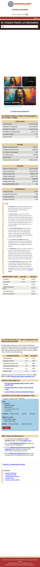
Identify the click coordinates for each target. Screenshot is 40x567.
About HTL (9, 559)
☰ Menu (36, 18)
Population (6, 403)
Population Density (9, 405)
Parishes (23, 413)
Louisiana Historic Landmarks (12, 476)
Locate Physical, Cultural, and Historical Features (19, 392)
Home (4, 559)
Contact (20, 561)
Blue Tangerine (31, 565)
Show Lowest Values (9, 421)
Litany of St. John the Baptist (19, 89)
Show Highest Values (9, 419)
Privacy (35, 559)
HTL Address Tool (25, 440)
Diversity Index (7, 407)
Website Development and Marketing (15, 565)
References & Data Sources (17, 453)
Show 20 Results (13, 424)
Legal (30, 559)
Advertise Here (17, 559)
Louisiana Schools (9, 478)
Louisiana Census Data (10, 474)
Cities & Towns (14, 413)
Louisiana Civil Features (11, 473)
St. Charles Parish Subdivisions (20, 111)
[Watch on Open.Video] (12, 102)
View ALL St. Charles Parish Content (14, 464)
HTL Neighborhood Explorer (18, 443)
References (25, 559)
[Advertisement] (20, 51)
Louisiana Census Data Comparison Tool (22, 376)
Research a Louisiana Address (12, 479)
